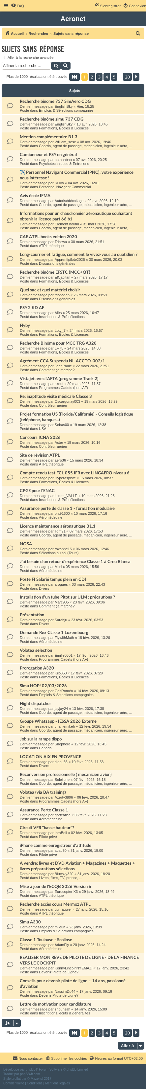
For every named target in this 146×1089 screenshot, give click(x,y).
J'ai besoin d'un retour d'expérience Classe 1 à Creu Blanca (75, 561)
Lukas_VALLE (66, 496)
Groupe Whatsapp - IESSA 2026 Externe (58, 721)
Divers (44, 588)
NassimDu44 (65, 991)
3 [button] (99, 77)
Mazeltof (37, 1078)
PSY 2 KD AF (32, 308)
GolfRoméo (64, 691)
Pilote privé (48, 837)
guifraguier (63, 909)
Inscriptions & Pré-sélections (62, 317)
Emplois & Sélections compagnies (66, 110)
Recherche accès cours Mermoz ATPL (55, 904)
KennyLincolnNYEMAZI (74, 968)
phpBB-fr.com (30, 1074)
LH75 (59, 348)
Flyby (25, 325)
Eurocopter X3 (66, 892)
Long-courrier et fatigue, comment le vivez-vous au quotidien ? (78, 254)
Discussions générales (57, 263)
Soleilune (62, 780)
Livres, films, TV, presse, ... (60, 878)
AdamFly (62, 945)
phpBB (31, 1069)
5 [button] (114, 77)
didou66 (61, 762)
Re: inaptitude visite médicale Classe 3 (56, 396)
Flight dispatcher (35, 703)
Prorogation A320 (37, 668)
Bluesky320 (64, 874)
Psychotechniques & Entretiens (64, 164)
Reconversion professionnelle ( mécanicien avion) (66, 774)
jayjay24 (61, 709)
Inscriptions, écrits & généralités (64, 1013)
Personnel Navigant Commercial (65, 187)
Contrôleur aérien (53, 405)
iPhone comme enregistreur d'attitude (55, 845)
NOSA (26, 544)
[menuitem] (17, 6)
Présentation (32, 615)
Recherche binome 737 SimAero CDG (55, 101)
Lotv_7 (60, 330)
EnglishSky (64, 106)
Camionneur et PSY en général (48, 154)
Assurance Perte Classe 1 (44, 810)
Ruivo (59, 183)
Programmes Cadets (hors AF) (63, 388)
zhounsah (63, 1009)
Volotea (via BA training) (43, 792)
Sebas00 (62, 425)
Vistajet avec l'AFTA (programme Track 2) (59, 378)
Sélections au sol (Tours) (58, 553)
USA (42, 429)
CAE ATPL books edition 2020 (48, 237)
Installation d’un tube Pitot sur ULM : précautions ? (67, 597)
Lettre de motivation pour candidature (55, 1004)
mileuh (60, 927)
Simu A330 (30, 922)
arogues (61, 584)
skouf (59, 384)
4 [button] (106, 77)
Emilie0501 (64, 655)
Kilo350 (61, 673)
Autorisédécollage (69, 201)
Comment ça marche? (56, 370)
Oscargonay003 (67, 401)
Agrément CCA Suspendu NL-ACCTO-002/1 (62, 361)
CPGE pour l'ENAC (37, 490)
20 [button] (127, 77)
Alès (58, 313)
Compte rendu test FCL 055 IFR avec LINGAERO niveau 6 (75, 473)
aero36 (60, 460)
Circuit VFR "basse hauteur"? (47, 828)
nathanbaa (63, 160)
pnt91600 (62, 513)
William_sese (65, 142)
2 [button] (92, 77)
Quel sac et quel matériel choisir (50, 290)
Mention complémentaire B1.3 (48, 137)
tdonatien (62, 295)
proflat (16, 1078)
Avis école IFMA (35, 195)
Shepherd (63, 744)
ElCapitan (63, 277)
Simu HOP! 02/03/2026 (43, 686)
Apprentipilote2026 (70, 259)
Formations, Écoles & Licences (64, 128)
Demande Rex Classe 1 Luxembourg (54, 632)
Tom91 (60, 531)
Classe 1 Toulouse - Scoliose (46, 940)
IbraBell (61, 833)
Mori (58, 567)
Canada (45, 748)
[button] (74, 77)
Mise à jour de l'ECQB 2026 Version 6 (55, 886)
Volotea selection (36, 650)
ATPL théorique (51, 246)
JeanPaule (63, 366)
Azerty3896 (64, 797)
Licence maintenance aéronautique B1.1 (58, 526)
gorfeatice (63, 815)
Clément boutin (67, 224)
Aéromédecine (50, 517)
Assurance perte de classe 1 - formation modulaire (67, 508)
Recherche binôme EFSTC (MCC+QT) (55, 272)
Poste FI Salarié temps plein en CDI (53, 579)
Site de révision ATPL (40, 455)
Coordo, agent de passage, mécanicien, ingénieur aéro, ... (85, 146)
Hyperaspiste (65, 478)
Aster (59, 442)
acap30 (61, 850)
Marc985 (62, 602)
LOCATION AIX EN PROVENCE (50, 757)
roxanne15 (63, 549)
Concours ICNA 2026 (40, 437)
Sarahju (61, 620)
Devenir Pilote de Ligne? (58, 972)
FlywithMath (64, 638)
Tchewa (61, 242)
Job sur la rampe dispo (41, 739)
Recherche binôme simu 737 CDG (51, 119)
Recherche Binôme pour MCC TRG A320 (58, 343)
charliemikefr (65, 726)
